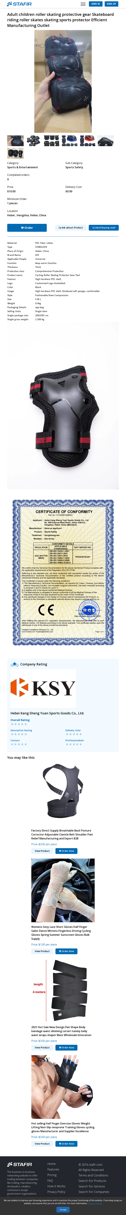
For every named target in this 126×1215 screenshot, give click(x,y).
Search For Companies (94, 1191)
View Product (42, 849)
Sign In (95, 4)
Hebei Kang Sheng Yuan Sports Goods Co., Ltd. (47, 712)
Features (53, 1168)
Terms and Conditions (93, 1174)
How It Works (56, 1185)
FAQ (50, 1180)
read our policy (95, 1203)
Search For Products (92, 1180)
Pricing (51, 1174)
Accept (63, 1209)
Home (51, 1163)
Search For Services (92, 1185)
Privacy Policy (56, 1191)
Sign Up (111, 4)
